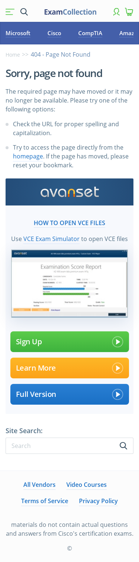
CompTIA (90, 33)
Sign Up (69, 342)
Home (13, 54)
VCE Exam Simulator (51, 239)
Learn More (69, 368)
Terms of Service (44, 501)
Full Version (69, 394)
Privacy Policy (98, 501)
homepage (28, 156)
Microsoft (18, 33)
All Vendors (39, 485)
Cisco (54, 33)
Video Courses (86, 485)
